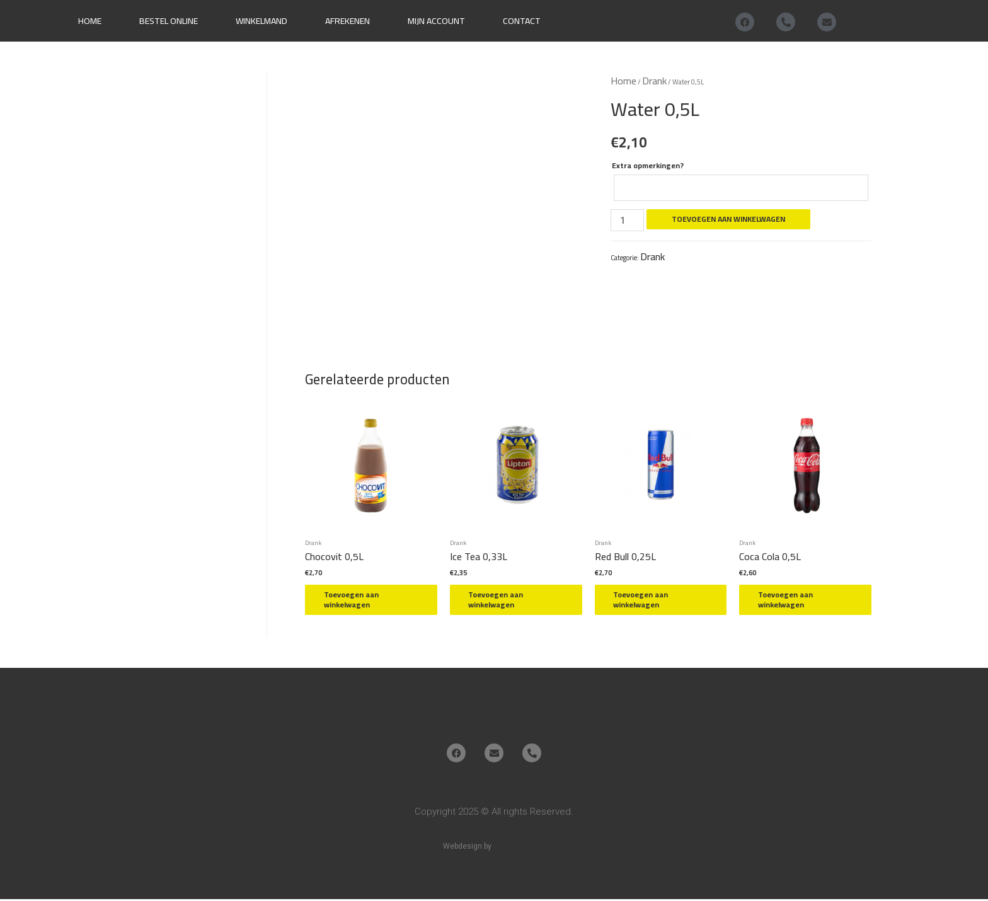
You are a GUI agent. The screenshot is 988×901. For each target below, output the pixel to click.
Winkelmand (261, 21)
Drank (654, 80)
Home (89, 21)
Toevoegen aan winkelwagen (729, 219)
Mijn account (436, 21)
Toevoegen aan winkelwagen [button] (357, 600)
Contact (522, 21)
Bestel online (168, 21)
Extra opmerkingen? (648, 166)
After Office (519, 846)
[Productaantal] (628, 221)
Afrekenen (347, 21)
